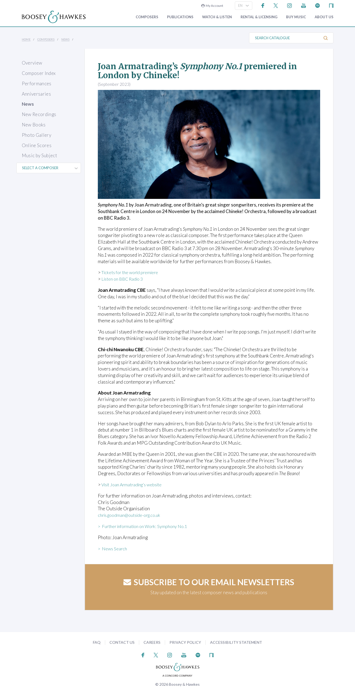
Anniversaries (36, 94)
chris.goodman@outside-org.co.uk (132, 515)
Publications (180, 17)
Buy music (296, 17)
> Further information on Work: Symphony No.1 (145, 526)
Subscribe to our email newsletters (208, 582)
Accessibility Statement (236, 642)
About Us (324, 17)
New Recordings (39, 114)
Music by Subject (39, 155)
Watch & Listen (217, 17)
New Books (34, 125)
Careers (152, 642)
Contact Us (122, 642)
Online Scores (36, 145)
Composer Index (39, 73)
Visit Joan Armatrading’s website (134, 484)
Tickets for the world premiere (131, 272)
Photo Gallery (36, 135)
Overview (32, 63)
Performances (36, 83)
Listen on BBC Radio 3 (123, 279)
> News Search (113, 548)
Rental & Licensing (259, 17)
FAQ (97, 642)
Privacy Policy (185, 642)
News (65, 39)
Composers (147, 17)
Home (26, 39)
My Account (212, 6)
